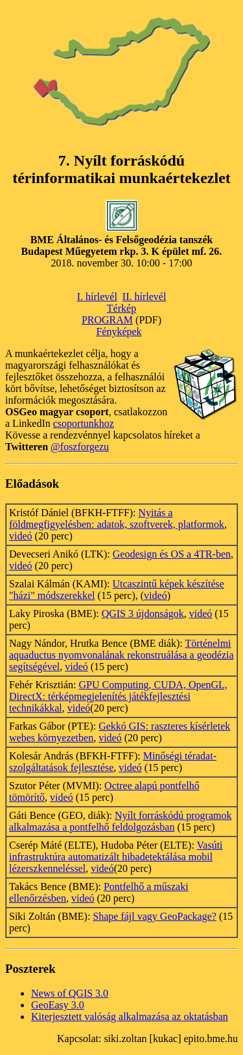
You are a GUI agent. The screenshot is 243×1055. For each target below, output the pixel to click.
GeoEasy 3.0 (57, 1004)
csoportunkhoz (83, 423)
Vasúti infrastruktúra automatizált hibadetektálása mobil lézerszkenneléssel (116, 857)
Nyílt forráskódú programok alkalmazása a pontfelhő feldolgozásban (120, 821)
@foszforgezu (80, 446)
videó (20, 535)
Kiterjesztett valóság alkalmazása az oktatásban (129, 1016)
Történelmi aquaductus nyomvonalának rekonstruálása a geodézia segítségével (121, 655)
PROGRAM (107, 319)
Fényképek (118, 331)
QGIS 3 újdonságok (143, 613)
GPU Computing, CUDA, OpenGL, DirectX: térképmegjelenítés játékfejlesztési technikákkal (118, 696)
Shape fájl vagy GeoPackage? (154, 916)
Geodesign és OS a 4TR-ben (172, 554)
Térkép (121, 308)
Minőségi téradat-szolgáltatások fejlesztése (112, 761)
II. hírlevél (144, 296)
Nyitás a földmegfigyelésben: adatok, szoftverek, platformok (116, 518)
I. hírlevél (97, 296)
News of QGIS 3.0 (69, 993)
